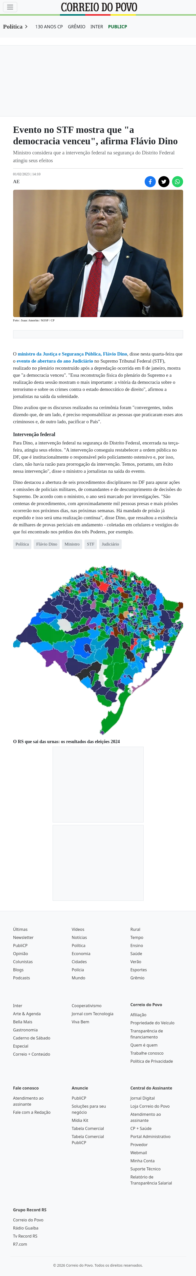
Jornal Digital (142, 1098)
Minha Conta (142, 1161)
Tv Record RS (25, 1236)
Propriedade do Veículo (152, 1023)
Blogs (18, 970)
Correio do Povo (28, 1220)
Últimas (20, 929)
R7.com (20, 1244)
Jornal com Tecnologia (92, 1014)
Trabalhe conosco (146, 1053)
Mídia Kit (80, 1120)
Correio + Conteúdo (31, 1054)
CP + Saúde (140, 1128)
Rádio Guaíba (25, 1228)
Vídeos (78, 929)
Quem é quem (143, 1045)
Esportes (138, 970)
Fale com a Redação (32, 1112)
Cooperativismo (86, 1005)
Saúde (136, 953)
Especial (20, 1046)
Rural (135, 929)
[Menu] (10, 7)
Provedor (139, 1144)
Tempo (136, 937)
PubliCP (20, 945)
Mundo (78, 978)
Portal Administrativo (150, 1136)
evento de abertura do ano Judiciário (55, 361)
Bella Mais (22, 1022)
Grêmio (137, 978)
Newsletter (23, 937)
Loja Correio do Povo (150, 1106)
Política (13, 26)
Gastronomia (25, 1030)
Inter (18, 1005)
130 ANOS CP (49, 26)
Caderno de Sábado (31, 1038)
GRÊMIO (76, 26)
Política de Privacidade (151, 1061)
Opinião (20, 953)
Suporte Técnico (145, 1169)
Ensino (136, 945)
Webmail (138, 1152)
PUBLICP (117, 26)
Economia (81, 953)
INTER (97, 26)
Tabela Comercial (88, 1128)
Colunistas (23, 961)
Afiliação (138, 1015)
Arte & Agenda (27, 1014)
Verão (135, 961)
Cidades (79, 961)
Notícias (79, 937)
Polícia (78, 970)
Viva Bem (80, 1022)
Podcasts (21, 978)
